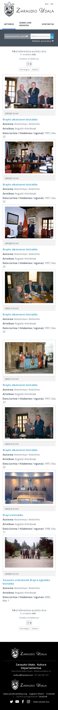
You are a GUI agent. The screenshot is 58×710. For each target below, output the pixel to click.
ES (52, 3)
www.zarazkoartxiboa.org (15, 693)
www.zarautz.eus (41, 701)
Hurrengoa (24, 69)
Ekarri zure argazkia (25, 24)
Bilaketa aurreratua (41, 41)
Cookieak (50, 693)
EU (46, 3)
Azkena (35, 69)
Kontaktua (48, 24)
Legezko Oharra (36, 693)
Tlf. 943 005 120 (41, 675)
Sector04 (43, 696)
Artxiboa (9, 24)
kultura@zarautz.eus (23, 675)
